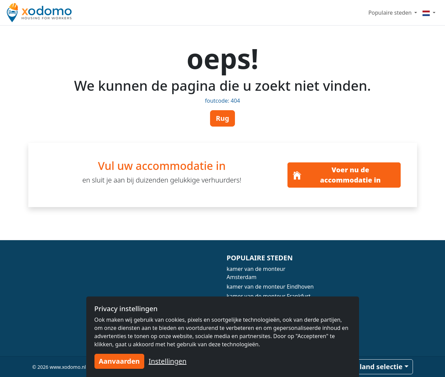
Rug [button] (222, 118)
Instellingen (168, 361)
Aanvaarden (119, 361)
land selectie (381, 366)
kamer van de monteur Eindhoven (270, 286)
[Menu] (429, 12)
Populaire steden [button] (390, 12)
